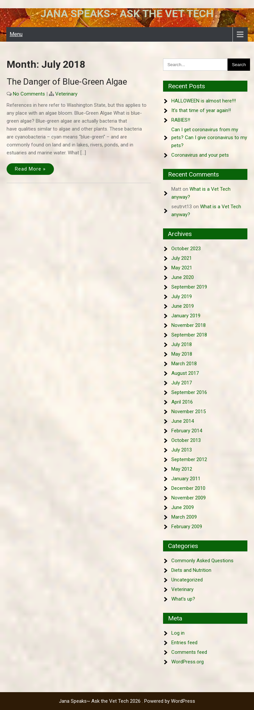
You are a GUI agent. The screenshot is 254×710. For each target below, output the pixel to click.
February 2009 (186, 527)
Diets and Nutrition (191, 570)
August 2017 (185, 373)
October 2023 (186, 249)
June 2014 (182, 421)
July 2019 (181, 296)
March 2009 (184, 517)
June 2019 (182, 306)
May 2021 (181, 268)
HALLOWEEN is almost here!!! (203, 101)
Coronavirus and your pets (200, 155)
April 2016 (182, 402)
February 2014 (186, 431)
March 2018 (184, 364)
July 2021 (181, 258)
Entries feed (184, 643)
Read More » (30, 169)
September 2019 (189, 287)
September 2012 (189, 459)
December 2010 (188, 488)
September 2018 (189, 335)
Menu (16, 34)
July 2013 (181, 450)
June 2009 (182, 507)
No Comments (29, 94)
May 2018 (181, 354)
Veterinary (66, 94)
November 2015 (188, 411)
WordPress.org (187, 662)
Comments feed (189, 652)
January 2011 (185, 479)
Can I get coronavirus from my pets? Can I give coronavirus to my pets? (209, 137)
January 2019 (185, 316)
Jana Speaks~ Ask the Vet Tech (127, 13)
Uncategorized (187, 580)
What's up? (183, 599)
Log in (178, 633)
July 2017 (181, 383)
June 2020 (182, 277)
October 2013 (186, 440)
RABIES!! (180, 120)
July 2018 (181, 344)
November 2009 (188, 498)
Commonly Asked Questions (202, 561)
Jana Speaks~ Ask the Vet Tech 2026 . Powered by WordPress (127, 701)
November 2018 (188, 325)
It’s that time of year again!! (201, 110)
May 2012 (181, 469)
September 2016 (189, 392)
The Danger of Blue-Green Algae (67, 82)
